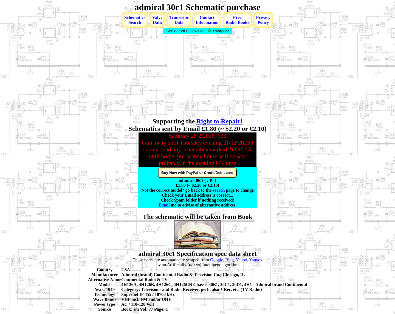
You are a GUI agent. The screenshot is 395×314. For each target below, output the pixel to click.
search (219, 190)
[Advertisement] (197, 76)
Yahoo (241, 260)
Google (216, 260)
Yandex (255, 260)
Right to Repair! (219, 121)
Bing (229, 260)
